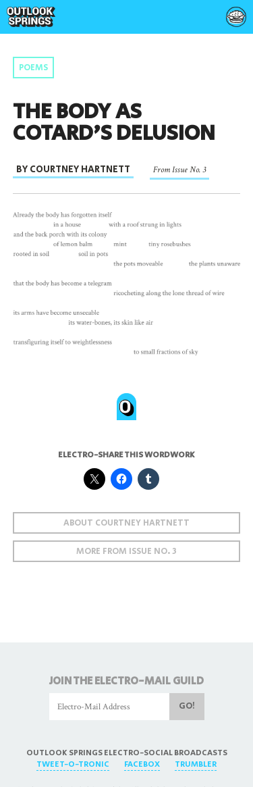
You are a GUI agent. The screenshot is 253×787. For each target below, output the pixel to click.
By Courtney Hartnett (73, 169)
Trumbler (196, 764)
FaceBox (142, 764)
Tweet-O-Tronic (72, 764)
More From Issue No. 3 (126, 551)
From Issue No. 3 (179, 169)
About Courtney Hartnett (126, 523)
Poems (33, 67)
